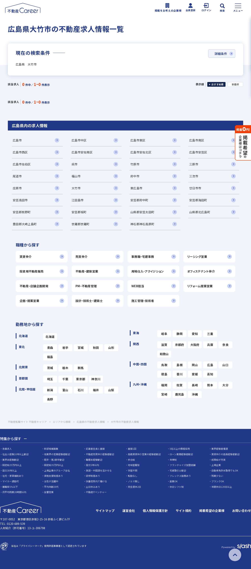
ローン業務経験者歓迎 (181, 454)
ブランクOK (217, 481)
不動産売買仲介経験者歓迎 (100, 454)
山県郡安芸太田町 (142, 212)
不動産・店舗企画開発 (34, 286)
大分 (225, 385)
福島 (50, 357)
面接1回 (132, 448)
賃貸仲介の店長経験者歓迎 (225, 454)
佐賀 (179, 385)
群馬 (81, 368)
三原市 (193, 164)
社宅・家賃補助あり (13, 475)
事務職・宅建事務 (142, 256)
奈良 (225, 345)
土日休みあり (93, 486)
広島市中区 (79, 140)
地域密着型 (134, 465)
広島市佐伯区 (22, 164)
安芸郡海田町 (198, 200)
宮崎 (164, 394)
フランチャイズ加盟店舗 (183, 465)
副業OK (173, 481)
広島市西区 (20, 152)
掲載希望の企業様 (211, 510)
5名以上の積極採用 (180, 448)
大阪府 (194, 345)
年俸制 (173, 459)
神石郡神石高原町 (142, 224)
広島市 (17, 140)
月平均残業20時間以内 (14, 492)
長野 (50, 399)
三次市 (193, 176)
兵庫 (210, 345)
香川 (179, 374)
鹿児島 (179, 394)
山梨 (111, 390)
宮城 (81, 348)
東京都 (80, 379)
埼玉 (50, 379)
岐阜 (164, 334)
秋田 (96, 348)
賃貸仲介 (26, 256)
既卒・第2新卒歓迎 (54, 459)
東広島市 (136, 188)
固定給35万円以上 (53, 465)
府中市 (134, 176)
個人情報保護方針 (155, 510)
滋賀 (164, 345)
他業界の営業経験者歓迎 (57, 454)
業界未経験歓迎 (10, 459)
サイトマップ (105, 510)
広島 (210, 365)
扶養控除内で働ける (96, 481)
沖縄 (195, 394)
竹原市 (134, 164)
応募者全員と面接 (95, 448)
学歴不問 (132, 470)
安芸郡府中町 (139, 200)
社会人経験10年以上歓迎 (15, 454)
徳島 (164, 374)
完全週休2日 (134, 486)
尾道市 (17, 176)
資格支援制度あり (53, 475)
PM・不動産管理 (86, 286)
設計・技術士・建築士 (89, 301)
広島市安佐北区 (140, 152)
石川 (81, 390)
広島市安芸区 (198, 152)
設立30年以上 (9, 470)
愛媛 (195, 374)
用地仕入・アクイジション (147, 271)
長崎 (195, 385)
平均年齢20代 (51, 486)
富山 (65, 390)
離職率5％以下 (10, 486)
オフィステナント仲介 (201, 271)
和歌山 (164, 354)
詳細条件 (221, 53)
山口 (225, 365)
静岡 (179, 334)
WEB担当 (137, 286)
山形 (111, 348)
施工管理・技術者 (142, 301)
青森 (50, 348)
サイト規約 (183, 510)
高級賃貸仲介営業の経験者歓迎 (144, 454)
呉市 (75, 164)
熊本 (210, 385)
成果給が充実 (218, 459)
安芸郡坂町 (79, 212)
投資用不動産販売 (32, 271)
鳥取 (164, 365)
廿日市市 (195, 188)
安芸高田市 (20, 200)
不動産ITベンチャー (96, 492)
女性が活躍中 (51, 481)
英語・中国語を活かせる (99, 470)
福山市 (76, 176)
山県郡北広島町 (199, 212)
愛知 (195, 334)
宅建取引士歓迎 (178, 470)
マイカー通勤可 (10, 481)
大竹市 (76, 188)
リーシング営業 (197, 256)
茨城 (50, 368)
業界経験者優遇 (219, 448)
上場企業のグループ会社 (57, 470)
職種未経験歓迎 (94, 459)
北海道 (50, 337)
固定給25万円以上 (12, 465)
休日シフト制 (177, 486)
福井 (96, 390)
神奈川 (95, 379)
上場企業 (216, 465)
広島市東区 (137, 140)
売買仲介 (81, 256)
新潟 (50, 390)
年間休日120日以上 (221, 486)
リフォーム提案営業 (200, 286)
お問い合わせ (241, 510)
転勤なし (132, 475)
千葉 (65, 379)
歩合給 (131, 459)
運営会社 (128, 510)
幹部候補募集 (51, 448)
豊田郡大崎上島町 (25, 224)
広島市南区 (196, 140)
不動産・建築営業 (86, 271)
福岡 (164, 385)
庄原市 (17, 188)
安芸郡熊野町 (22, 212)
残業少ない (217, 475)
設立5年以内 (92, 465)
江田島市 (78, 200)
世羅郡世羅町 (81, 224)
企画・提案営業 (29, 301)
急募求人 (7, 448)
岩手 (65, 348)
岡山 (195, 365)
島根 (179, 365)
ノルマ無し (134, 481)
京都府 (179, 345)
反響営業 (49, 492)
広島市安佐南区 (82, 152)
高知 (210, 374)
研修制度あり (93, 475)
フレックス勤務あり (180, 475)
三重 (210, 334)
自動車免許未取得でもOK (224, 470)
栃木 (65, 368)
